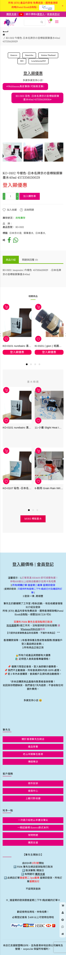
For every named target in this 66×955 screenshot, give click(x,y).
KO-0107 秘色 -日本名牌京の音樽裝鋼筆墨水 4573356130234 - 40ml (17, 488)
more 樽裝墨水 (33, 518)
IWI (22, 61)
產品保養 (33, 746)
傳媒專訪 (33, 761)
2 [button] (31, 364)
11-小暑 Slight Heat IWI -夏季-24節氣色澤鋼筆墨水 (49, 427)
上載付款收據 (33, 798)
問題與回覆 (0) (30, 259)
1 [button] (27, 364)
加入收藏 (12, 209)
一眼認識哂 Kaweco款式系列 (33, 827)
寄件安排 (33, 783)
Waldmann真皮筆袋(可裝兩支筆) (25, 86)
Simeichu (29, 55)
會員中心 (33, 790)
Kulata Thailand (48, 55)
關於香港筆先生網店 (33, 739)
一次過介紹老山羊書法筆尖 (33, 820)
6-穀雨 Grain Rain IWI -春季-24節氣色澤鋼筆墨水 (49, 488)
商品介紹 (11, 259)
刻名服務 (11, 625)
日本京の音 (15, 233)
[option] (12, 152)
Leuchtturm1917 (38, 61)
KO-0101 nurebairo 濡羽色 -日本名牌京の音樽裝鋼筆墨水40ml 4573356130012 (17, 346)
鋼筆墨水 (28, 233)
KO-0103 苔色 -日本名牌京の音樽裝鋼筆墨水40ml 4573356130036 (37, 98)
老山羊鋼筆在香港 (33, 754)
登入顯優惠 (33, 73)
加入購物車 (29, 196)
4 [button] (39, 364)
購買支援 (33, 842)
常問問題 (33, 835)
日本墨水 (40, 233)
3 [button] (35, 364)
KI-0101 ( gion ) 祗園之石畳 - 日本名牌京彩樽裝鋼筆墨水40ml (49, 346)
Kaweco (14, 55)
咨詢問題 (29, 209)
